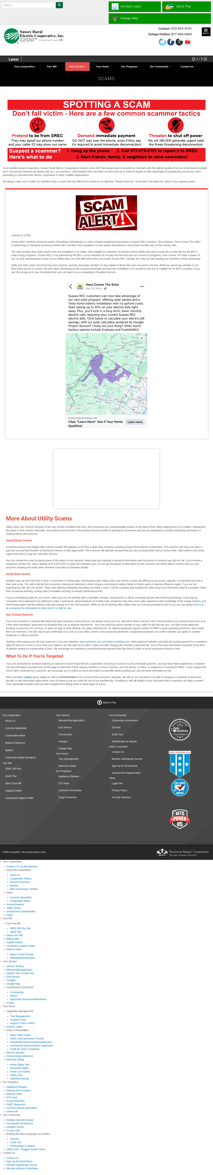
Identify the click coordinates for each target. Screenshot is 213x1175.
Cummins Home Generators (21, 1108)
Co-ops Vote (13, 1130)
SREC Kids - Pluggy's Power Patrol (25, 1149)
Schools (116, 727)
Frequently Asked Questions (20, 757)
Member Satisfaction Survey (127, 758)
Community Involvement (125, 720)
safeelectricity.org (19, 1078)
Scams (10, 1002)
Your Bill (53, 66)
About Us (10, 720)
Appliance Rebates (68, 776)
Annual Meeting (14, 904)
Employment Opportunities (126, 772)
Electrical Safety (67, 765)
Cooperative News (15, 735)
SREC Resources (16, 1104)
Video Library (13, 907)
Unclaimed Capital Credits (19, 798)
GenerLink (12, 1111)
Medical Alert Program (18, 1090)
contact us (29, 677)
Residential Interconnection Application (31, 1042)
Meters (14, 995)
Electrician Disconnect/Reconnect (28, 999)
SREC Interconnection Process (27, 1038)
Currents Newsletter (16, 728)
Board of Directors (15, 742)
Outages (63, 741)
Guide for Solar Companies (25, 1049)
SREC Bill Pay (13, 768)
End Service (65, 727)
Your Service (77, 66)
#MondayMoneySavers (22, 957)
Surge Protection (67, 797)
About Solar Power (20, 1035)
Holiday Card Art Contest (19, 1120)
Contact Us (188, 66)
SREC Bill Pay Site (20, 928)
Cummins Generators (70, 790)
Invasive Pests (18, 1019)
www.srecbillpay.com (118, 641)
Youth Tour (117, 734)
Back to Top (109, 702)
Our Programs (130, 66)
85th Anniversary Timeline (24, 889)
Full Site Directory (121, 797)
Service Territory (15, 966)
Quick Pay (10, 776)
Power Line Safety (20, 1071)
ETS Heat (63, 783)
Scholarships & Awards (124, 741)
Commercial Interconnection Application (31, 1045)
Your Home (103, 66)
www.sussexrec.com (90, 641)
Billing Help (12, 938)
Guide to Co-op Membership (21, 866)
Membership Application (71, 720)
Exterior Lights (14, 1026)
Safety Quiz (16, 1075)
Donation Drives (15, 1127)
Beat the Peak (14, 1094)
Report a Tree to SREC (22, 1023)
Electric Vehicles (15, 1052)
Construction (65, 734)
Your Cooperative (25, 66)
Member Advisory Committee (22, 1168)
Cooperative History (21, 878)
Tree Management (68, 758)
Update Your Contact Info (20, 973)
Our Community (160, 66)
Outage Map (65, 748)
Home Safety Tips (19, 1064)
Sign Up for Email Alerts (125, 765)
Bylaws (9, 750)
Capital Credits (13, 790)
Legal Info (117, 783)
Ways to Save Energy (21, 954)
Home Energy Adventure (19, 1056)
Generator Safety (19, 1068)
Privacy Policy (119, 790)
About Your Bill (13, 783)
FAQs (9, 914)
